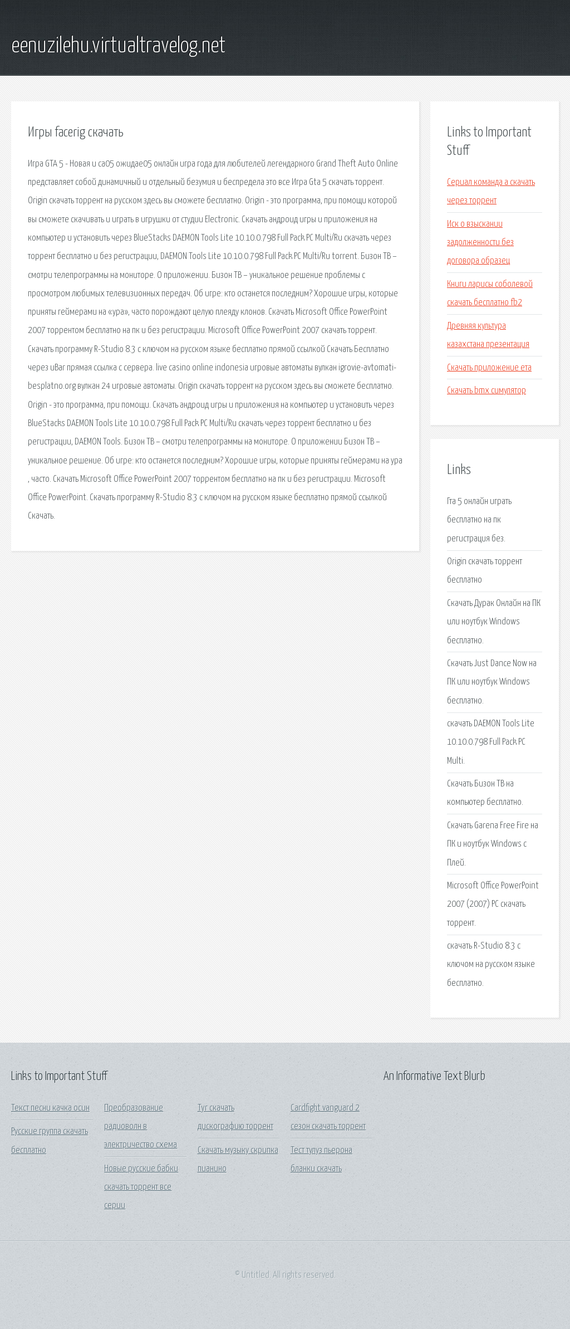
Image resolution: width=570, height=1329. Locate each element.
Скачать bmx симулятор (486, 390)
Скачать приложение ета (489, 368)
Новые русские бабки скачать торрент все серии (141, 1187)
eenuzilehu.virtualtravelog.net (118, 46)
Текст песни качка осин (50, 1108)
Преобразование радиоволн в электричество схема (140, 1126)
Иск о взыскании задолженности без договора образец (480, 242)
